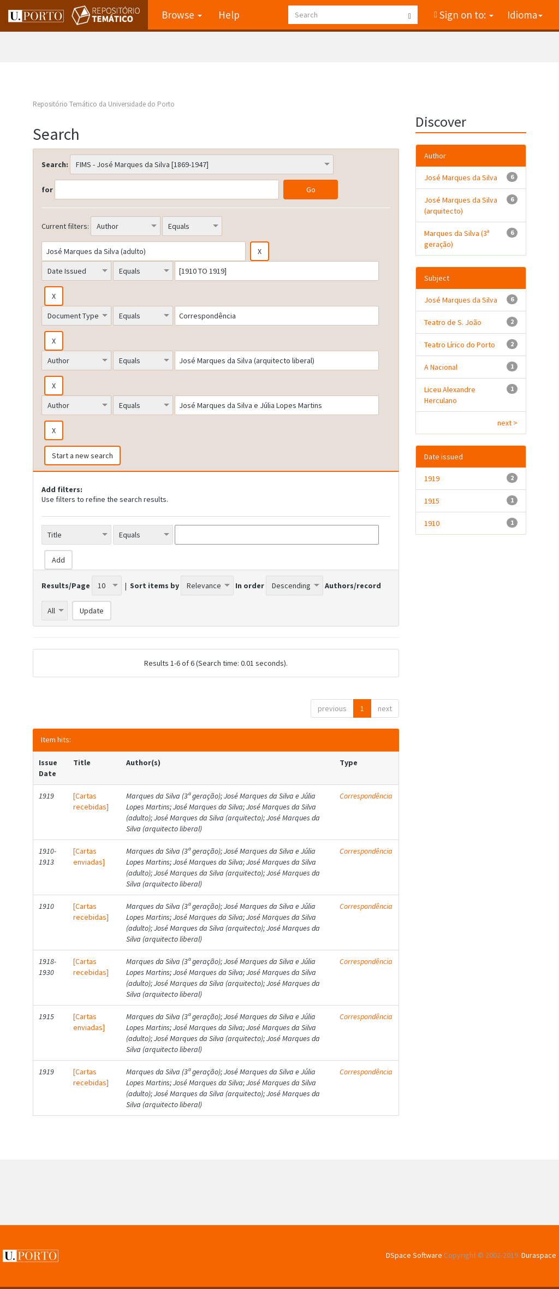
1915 (431, 501)
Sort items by (154, 585)
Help (229, 14)
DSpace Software (414, 1255)
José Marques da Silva (460, 177)
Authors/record (353, 585)
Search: (54, 164)
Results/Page (65, 585)
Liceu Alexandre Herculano (449, 395)
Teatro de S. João (452, 322)
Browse (182, 14)
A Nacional (440, 367)
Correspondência (366, 796)
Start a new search (82, 455)
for (47, 189)
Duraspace (538, 1255)
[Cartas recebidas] (91, 801)
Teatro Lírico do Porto (459, 345)
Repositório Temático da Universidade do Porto (104, 104)
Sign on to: (465, 14)
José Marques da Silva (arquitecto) (460, 205)
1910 (431, 523)
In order (249, 585)
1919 (431, 478)
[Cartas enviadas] (89, 856)
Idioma (525, 14)
